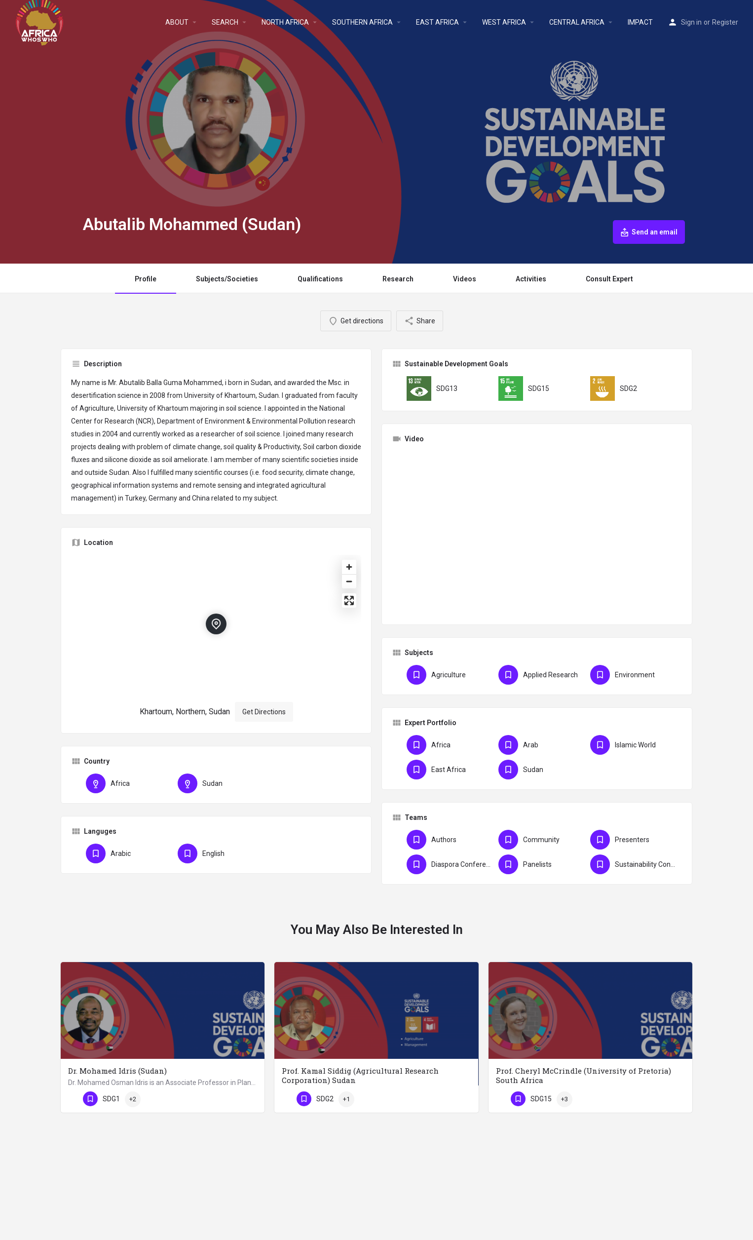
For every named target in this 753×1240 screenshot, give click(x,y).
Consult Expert (609, 279)
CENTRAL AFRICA (576, 22)
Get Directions (264, 712)
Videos (464, 279)
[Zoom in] (349, 567)
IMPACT (640, 22)
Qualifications (320, 279)
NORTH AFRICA (285, 22)
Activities (531, 279)
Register (725, 22)
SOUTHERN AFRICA (362, 22)
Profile (145, 279)
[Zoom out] (349, 581)
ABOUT (176, 22)
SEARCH (225, 22)
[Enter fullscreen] (349, 600)
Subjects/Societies (227, 279)
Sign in (691, 22)
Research (398, 279)
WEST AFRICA (504, 22)
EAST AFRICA (437, 22)
